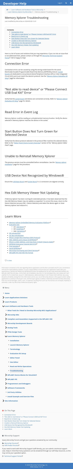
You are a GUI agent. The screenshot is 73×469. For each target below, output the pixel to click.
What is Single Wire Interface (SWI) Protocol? (24, 238)
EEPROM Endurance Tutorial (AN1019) (22, 244)
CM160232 (20, 231)
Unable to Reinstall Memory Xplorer (23, 41)
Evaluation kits (14, 225)
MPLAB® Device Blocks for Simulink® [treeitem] (22, 375)
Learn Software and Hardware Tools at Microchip (27, 10)
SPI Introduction (15, 233)
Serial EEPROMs (14, 248)
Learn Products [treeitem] (11, 302)
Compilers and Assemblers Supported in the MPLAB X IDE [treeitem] (29, 319)
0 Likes (9, 260)
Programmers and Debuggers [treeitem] (18, 383)
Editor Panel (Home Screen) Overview (27, 143)
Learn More (15, 47)
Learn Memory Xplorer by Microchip (20, 12)
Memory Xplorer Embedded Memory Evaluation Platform (29, 223)
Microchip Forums (10, 443)
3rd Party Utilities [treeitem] (14, 392)
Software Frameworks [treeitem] (16, 388)
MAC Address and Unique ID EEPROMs (22, 240)
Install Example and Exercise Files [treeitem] (20, 396)
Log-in (60, 3)
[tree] (36, 293)
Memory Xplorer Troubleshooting (46, 12)
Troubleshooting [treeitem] (16, 371)
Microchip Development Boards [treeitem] (19, 323)
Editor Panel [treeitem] (15, 358)
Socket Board (32, 182)
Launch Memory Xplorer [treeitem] (19, 345)
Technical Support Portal (13, 456)
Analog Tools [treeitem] (12, 328)
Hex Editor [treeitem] (14, 362)
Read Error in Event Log (19, 36)
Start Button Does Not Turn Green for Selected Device (30, 38)
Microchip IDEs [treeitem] (13, 315)
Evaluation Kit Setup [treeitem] (18, 353)
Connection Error (17, 32)
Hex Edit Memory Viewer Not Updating (25, 45)
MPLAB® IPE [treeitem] (12, 379)
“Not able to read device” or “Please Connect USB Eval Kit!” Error (33, 34)
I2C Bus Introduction (16, 235)
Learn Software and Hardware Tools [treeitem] (19, 306)
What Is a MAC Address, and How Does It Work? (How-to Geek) (31, 242)
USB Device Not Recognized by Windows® (26, 43)
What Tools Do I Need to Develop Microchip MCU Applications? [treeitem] (31, 310)
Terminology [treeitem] (15, 349)
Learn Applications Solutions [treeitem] (16, 297)
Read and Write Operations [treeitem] (20, 366)
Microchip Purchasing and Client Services (23, 251)
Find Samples (14, 246)
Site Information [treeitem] (11, 401)
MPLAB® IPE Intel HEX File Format (21, 253)
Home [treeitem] (7, 293)
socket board (19, 99)
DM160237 (20, 227)
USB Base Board (18, 182)
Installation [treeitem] (14, 340)
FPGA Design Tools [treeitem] (14, 332)
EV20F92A (19, 229)
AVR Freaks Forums (11, 445)
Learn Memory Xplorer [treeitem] (16, 336)
